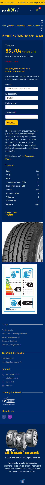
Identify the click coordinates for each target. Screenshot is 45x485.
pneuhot (7, 385)
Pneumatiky (20, 26)
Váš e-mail (10, 112)
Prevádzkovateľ (7, 330)
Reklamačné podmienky (11, 337)
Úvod (4, 26)
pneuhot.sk (8, 382)
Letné (37, 26)
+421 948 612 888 (10, 374)
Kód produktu (11, 94)
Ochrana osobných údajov (11, 345)
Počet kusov (11, 103)
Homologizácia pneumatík (11, 362)
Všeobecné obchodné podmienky (14, 334)
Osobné (30, 26)
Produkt (8, 84)
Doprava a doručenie (9, 341)
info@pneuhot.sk (10, 378)
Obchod (11, 26)
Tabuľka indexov (8, 358)
